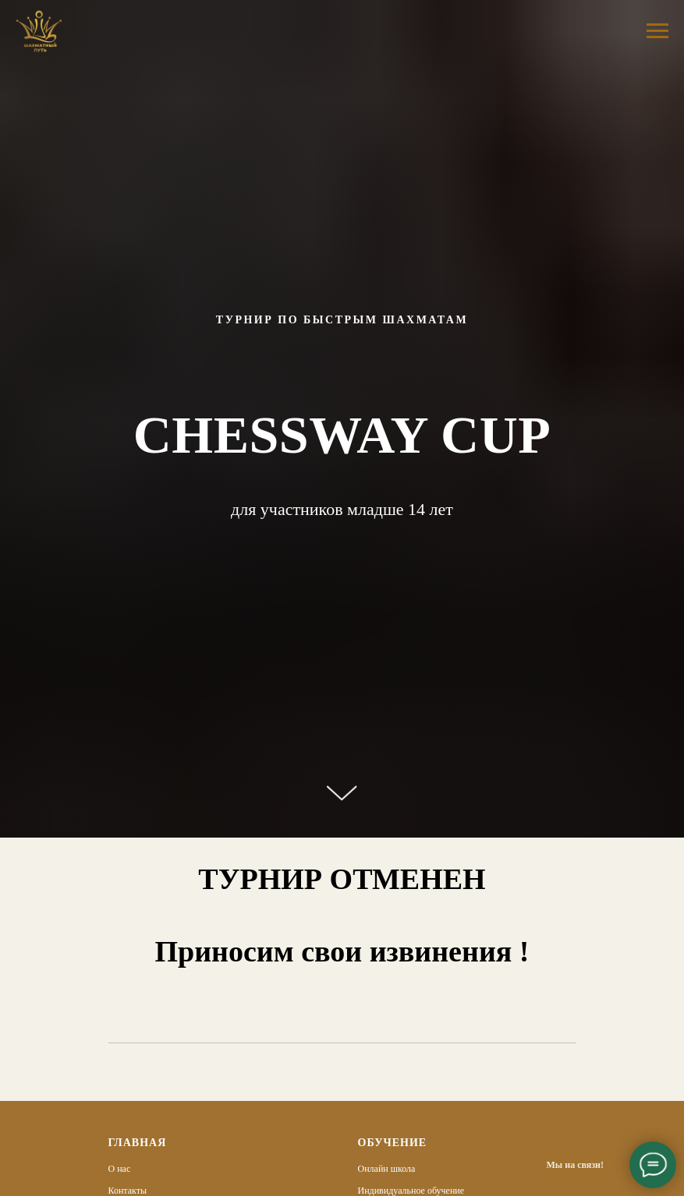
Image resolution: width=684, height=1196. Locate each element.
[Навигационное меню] (657, 31)
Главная (137, 1142)
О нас (119, 1168)
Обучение (392, 1142)
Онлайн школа (387, 1168)
